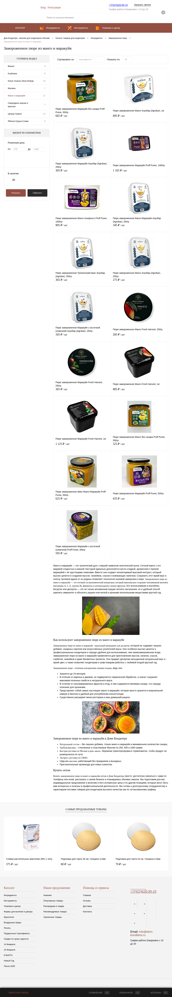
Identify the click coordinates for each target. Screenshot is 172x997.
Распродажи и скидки (53, 906)
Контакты (87, 911)
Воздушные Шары (12, 922)
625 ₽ (82, 500)
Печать (7, 928)
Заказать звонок (142, 5)
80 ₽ (66, 864)
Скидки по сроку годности (16, 939)
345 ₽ (139, 227)
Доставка (87, 906)
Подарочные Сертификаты (17, 933)
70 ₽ (121, 864)
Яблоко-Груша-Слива (18, 121)
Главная (87, 895)
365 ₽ (82, 172)
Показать (16, 193)
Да (13, 179)
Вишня (11, 66)
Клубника (12, 73)
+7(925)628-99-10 (118, 5)
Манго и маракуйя (16, 95)
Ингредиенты (10, 895)
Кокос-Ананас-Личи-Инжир (21, 81)
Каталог (20, 27)
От (9, 149)
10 (44, 81)
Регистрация (54, 7)
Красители (9, 917)
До (29, 149)
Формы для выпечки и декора (18, 911)
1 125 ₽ (82, 445)
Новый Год (9, 960)
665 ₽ (82, 117)
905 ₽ (82, 227)
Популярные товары (53, 900)
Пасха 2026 (9, 966)
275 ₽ (139, 281)
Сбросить (37, 193)
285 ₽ (139, 336)
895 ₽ (139, 117)
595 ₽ (82, 555)
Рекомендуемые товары (55, 911)
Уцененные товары (52, 917)
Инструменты (10, 900)
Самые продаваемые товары (86, 809)
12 (44, 114)
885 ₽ (139, 391)
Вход (43, 7)
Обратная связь (16, 992)
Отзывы (87, 900)
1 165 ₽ (139, 172)
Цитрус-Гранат (15, 114)
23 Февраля (9, 950)
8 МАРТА (8, 955)
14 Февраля (9, 944)
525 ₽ (139, 445)
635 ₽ (139, 500)
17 (44, 95)
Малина (11, 88)
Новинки (47, 895)
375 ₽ (12, 864)
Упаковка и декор (12, 906)
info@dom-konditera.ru (141, 933)
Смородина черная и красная (18, 105)
